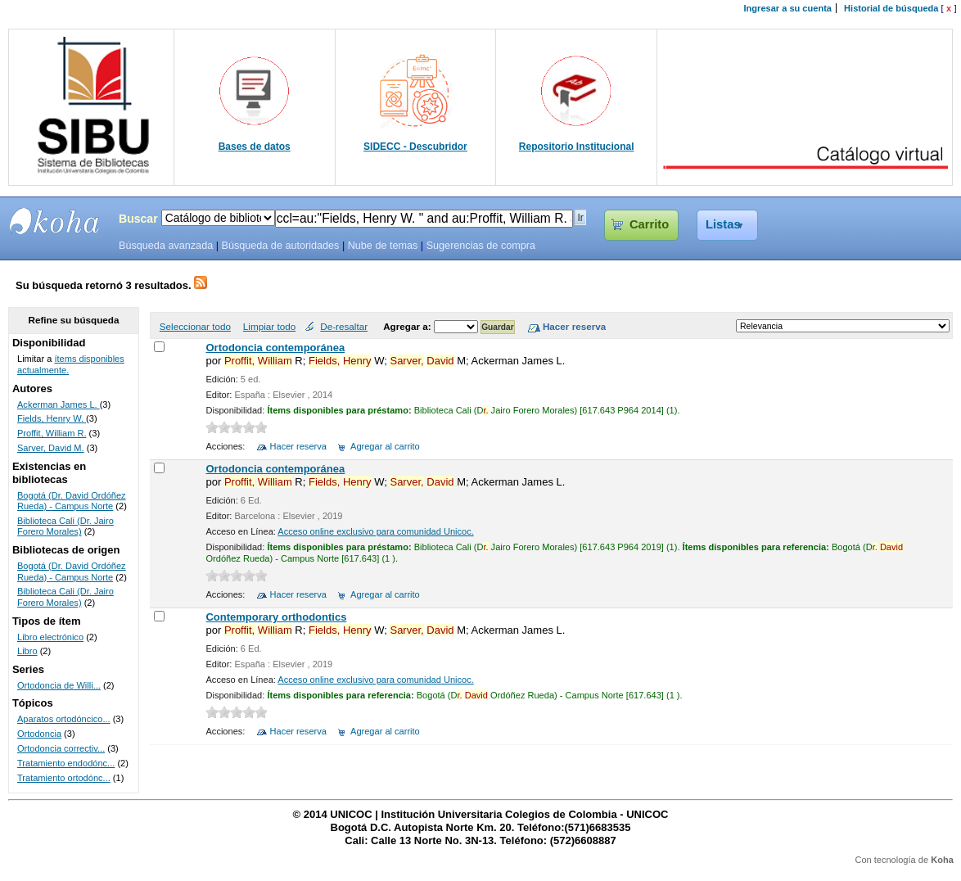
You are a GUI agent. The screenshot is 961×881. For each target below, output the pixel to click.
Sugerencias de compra (480, 245)
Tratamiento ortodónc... (64, 778)
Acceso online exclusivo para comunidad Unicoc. (375, 531)
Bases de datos (255, 146)
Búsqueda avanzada (166, 245)
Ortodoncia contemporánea (275, 347)
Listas (723, 224)
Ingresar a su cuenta (788, 8)
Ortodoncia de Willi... (59, 685)
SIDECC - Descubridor (415, 146)
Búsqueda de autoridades (280, 245)
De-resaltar (344, 326)
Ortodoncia (39, 734)
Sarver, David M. (50, 448)
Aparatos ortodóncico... (64, 719)
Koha (942, 860)
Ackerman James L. (58, 404)
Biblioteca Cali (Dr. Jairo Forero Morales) (65, 526)
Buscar (138, 218)
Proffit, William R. (52, 433)
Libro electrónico (50, 637)
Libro (27, 651)
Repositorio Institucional (576, 146)
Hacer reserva (298, 446)
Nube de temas (383, 245)
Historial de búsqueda (891, 8)
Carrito (649, 224)
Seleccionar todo (195, 326)
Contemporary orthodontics (275, 617)
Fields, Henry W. (51, 418)
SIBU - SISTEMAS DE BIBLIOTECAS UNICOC (55, 221)
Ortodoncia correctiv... (61, 748)
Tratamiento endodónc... (66, 763)
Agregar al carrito (385, 446)
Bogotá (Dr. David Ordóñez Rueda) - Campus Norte (71, 501)
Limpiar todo (269, 326)
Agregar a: (408, 326)
